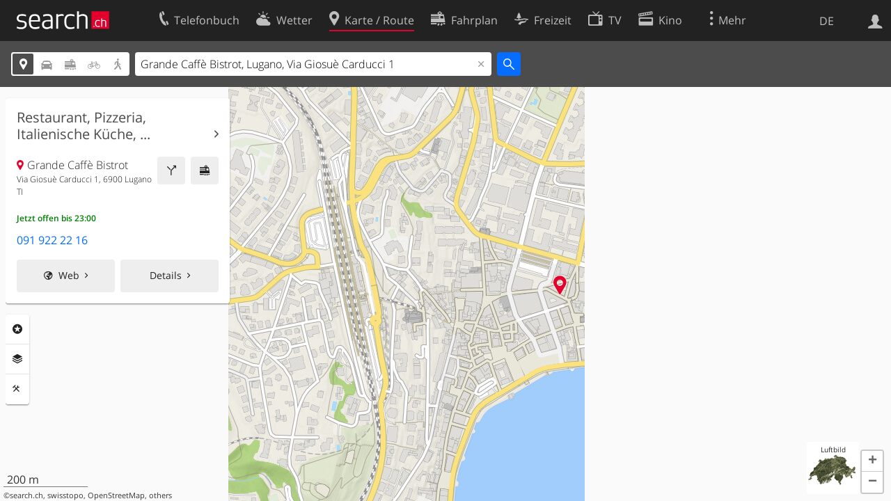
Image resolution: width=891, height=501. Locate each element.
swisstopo (65, 495)
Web (68, 275)
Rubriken (17, 329)
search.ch (26, 495)
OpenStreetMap (116, 495)
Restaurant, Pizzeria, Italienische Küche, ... (83, 126)
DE (826, 21)
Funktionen (17, 389)
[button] (872, 461)
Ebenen (17, 359)
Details (166, 275)
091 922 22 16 (52, 240)
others (160, 495)
